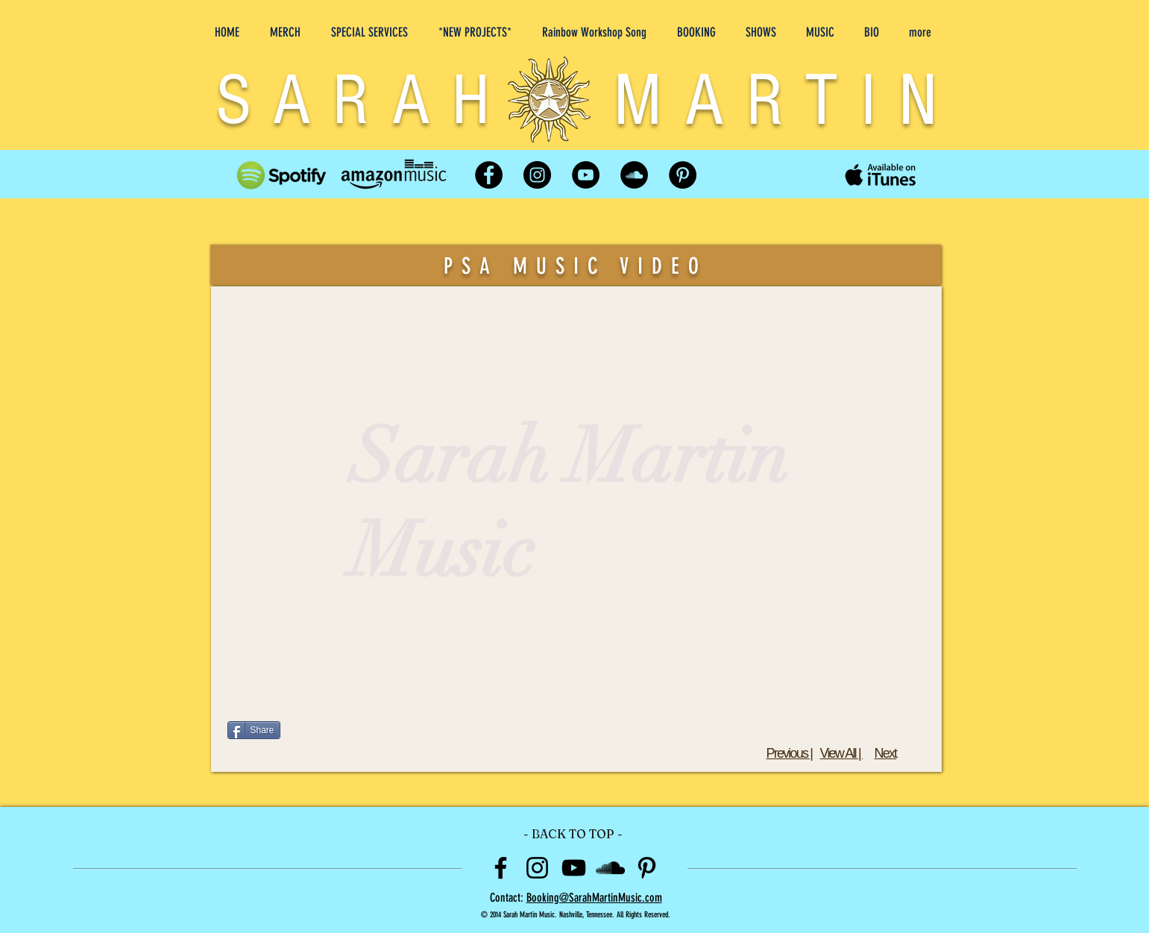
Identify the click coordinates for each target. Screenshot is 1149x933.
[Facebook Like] (835, 730)
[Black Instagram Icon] (537, 867)
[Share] (253, 730)
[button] (477, 26)
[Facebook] (489, 175)
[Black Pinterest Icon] (646, 867)
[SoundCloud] (634, 175)
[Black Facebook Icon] (500, 867)
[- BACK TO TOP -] (573, 834)
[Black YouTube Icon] (573, 867)
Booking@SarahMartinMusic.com (594, 897)
